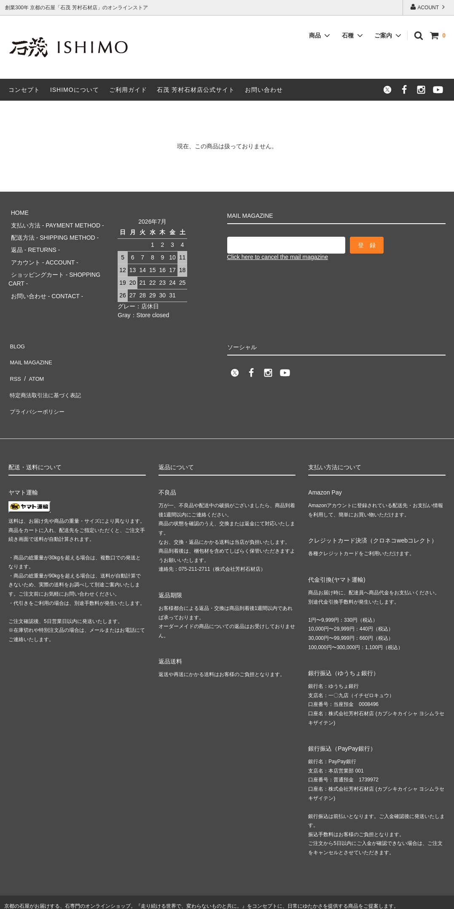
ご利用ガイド (128, 89)
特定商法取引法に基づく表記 (46, 372)
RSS (14, 360)
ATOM (33, 360)
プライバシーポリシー (37, 385)
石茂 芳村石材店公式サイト (196, 89)
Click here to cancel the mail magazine (277, 257)
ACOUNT (428, 7)
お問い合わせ (264, 89)
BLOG (16, 335)
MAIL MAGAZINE (31, 348)
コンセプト (24, 89)
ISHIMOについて (74, 89)
